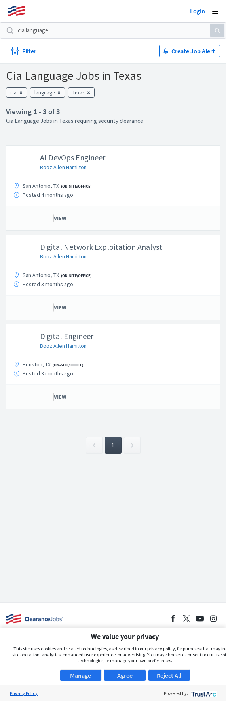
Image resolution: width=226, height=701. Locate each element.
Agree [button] (125, 675)
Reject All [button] (169, 675)
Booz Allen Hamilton (63, 167)
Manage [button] (80, 675)
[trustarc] (203, 693)
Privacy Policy (24, 693)
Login (197, 11)
